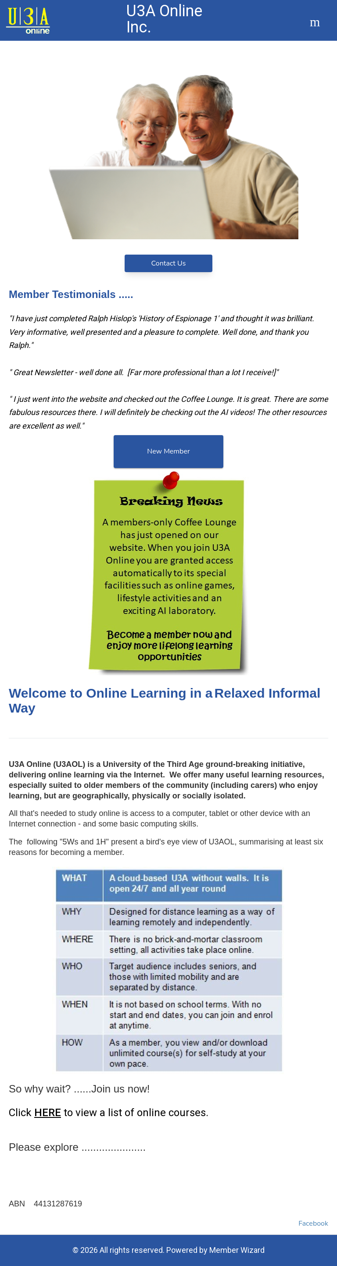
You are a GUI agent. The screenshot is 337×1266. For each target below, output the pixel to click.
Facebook (313, 1223)
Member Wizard (237, 1250)
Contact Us (168, 263)
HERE (47, 1112)
